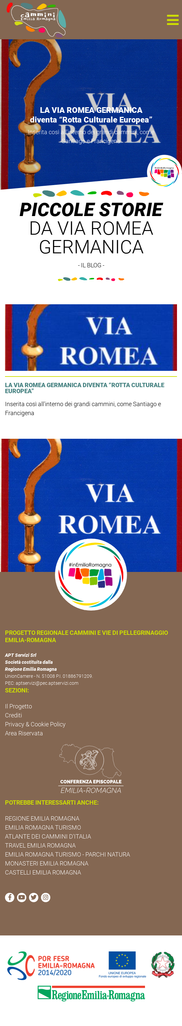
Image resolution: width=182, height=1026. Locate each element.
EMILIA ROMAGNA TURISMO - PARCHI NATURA (67, 854)
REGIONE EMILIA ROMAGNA (42, 818)
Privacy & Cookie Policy (35, 724)
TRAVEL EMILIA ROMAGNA (40, 845)
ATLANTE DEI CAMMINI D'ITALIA (48, 836)
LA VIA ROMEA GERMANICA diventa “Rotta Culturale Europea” (91, 115)
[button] (172, 19)
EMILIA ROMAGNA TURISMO (43, 827)
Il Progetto (18, 706)
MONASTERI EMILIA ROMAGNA (46, 863)
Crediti (13, 715)
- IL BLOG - (91, 265)
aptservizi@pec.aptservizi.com (47, 683)
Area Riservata (24, 733)
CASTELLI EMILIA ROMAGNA (43, 872)
